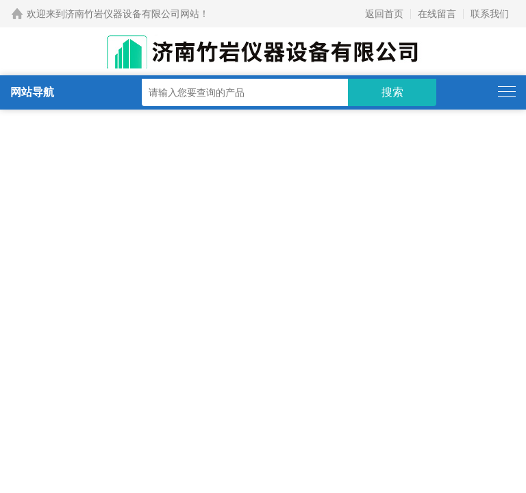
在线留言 (437, 13)
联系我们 (490, 13)
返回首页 (384, 13)
